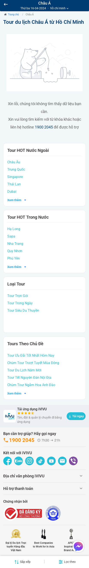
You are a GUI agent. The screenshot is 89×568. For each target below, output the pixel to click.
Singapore (15, 177)
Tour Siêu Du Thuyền (23, 310)
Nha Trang (15, 244)
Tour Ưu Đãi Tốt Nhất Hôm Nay (30, 355)
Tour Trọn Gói (17, 296)
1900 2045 (44, 127)
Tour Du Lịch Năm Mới (24, 370)
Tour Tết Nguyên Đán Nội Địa (29, 377)
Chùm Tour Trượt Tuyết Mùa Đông (33, 363)
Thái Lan (14, 184)
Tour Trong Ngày (20, 303)
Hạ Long (13, 229)
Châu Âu (13, 162)
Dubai (11, 191)
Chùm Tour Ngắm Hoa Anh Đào (31, 385)
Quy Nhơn (14, 251)
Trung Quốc (16, 169)
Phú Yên (13, 258)
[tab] (44, 477)
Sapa (11, 236)
